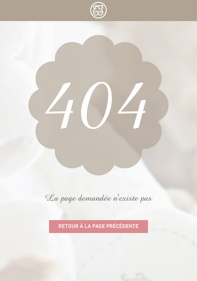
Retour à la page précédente (98, 226)
